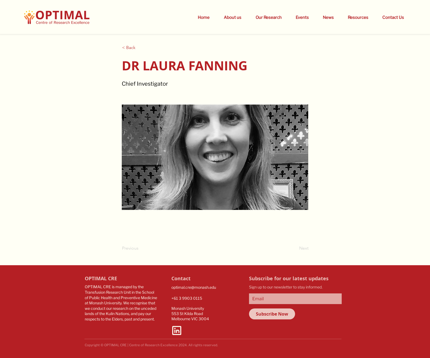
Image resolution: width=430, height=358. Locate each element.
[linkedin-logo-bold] (176, 330)
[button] (299, 17)
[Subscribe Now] (272, 313)
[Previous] (140, 248)
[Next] (295, 248)
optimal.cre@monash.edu (193, 287)
